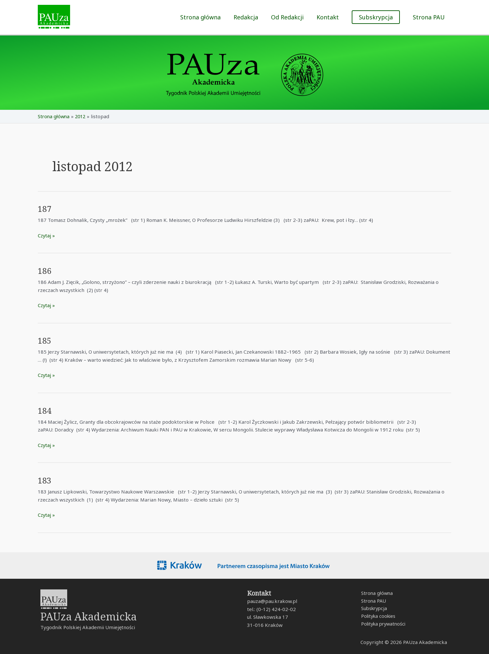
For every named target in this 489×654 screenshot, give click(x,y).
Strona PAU (429, 17)
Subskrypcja (372, 609)
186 (45, 270)
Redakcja (250, 17)
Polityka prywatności (382, 625)
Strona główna (206, 17)
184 (45, 410)
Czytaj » (47, 234)
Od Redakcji (290, 17)
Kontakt (329, 17)
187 (45, 208)
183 (45, 480)
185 (45, 340)
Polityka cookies (377, 617)
